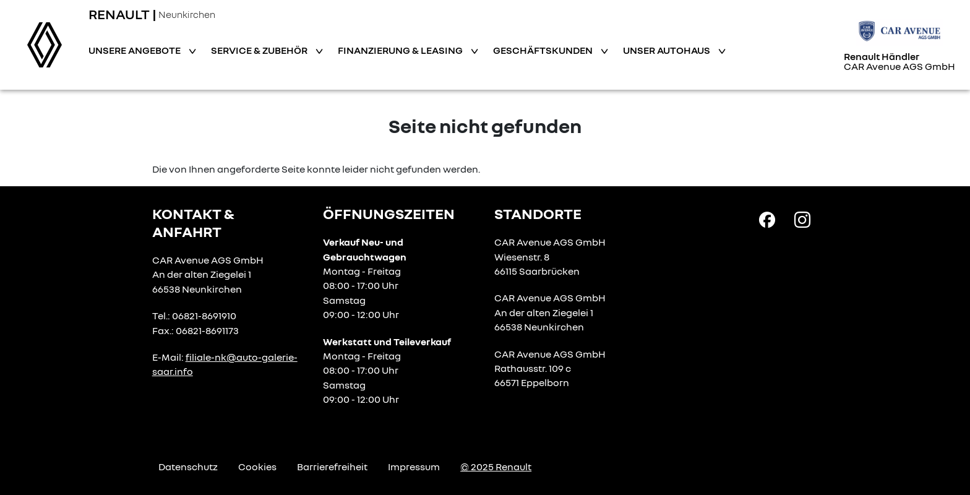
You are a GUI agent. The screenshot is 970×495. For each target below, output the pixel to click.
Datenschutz (188, 466)
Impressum (414, 466)
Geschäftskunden (543, 50)
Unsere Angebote (135, 50)
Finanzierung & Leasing (401, 50)
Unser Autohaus (667, 50)
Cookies (257, 466)
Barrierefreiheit (332, 466)
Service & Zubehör (260, 50)
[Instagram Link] (802, 219)
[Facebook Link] (767, 219)
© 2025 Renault (495, 466)
